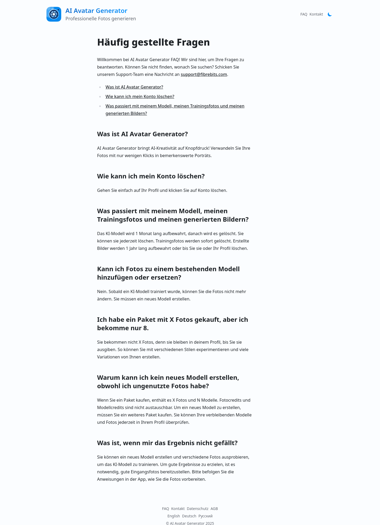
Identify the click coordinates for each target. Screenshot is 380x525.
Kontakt (316, 14)
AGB (214, 508)
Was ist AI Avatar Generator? (134, 87)
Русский (205, 515)
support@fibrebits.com (204, 74)
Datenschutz (197, 508)
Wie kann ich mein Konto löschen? (140, 96)
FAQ (303, 14)
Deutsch (189, 515)
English (173, 515)
